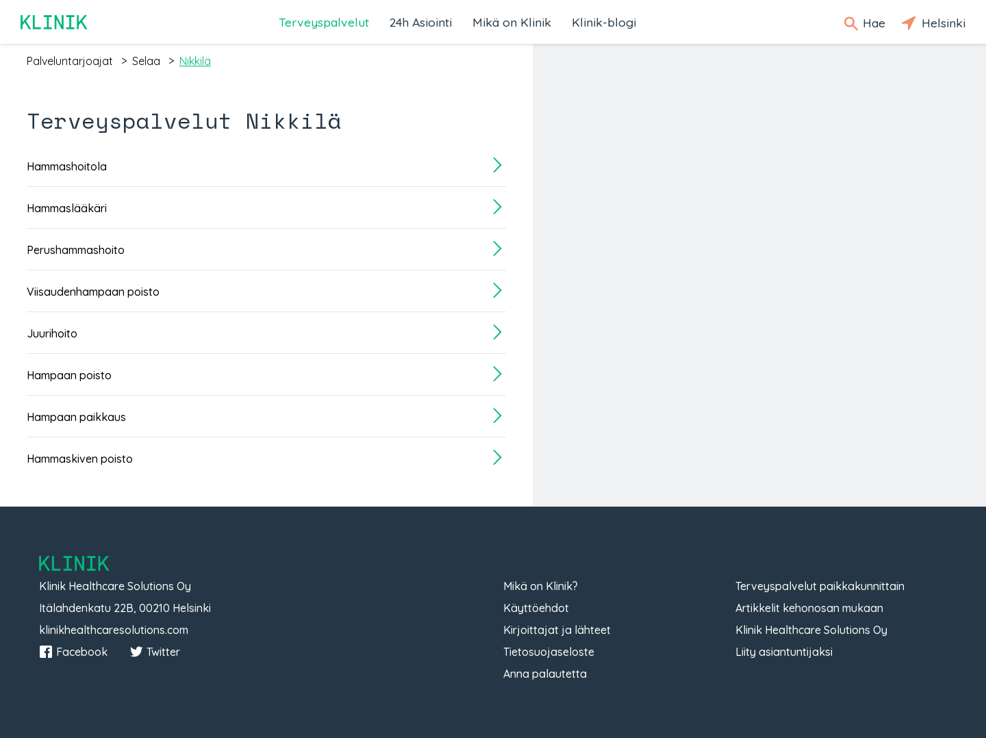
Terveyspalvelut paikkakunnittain (820, 586)
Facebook (73, 652)
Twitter (154, 652)
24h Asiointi (421, 21)
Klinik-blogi (604, 21)
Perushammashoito (76, 250)
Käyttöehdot (536, 608)
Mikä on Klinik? (540, 586)
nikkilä (195, 61)
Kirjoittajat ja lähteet (557, 630)
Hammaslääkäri (67, 208)
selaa (146, 61)
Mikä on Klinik (511, 21)
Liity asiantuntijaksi (784, 652)
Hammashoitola (67, 166)
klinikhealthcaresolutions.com (113, 630)
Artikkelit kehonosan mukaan (809, 608)
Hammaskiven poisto (80, 459)
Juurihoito (52, 333)
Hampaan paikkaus (76, 417)
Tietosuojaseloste (548, 652)
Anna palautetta (545, 673)
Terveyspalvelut (324, 21)
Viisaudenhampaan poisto (93, 291)
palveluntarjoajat (70, 61)
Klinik (55, 22)
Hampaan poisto (69, 375)
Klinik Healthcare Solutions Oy (811, 630)
